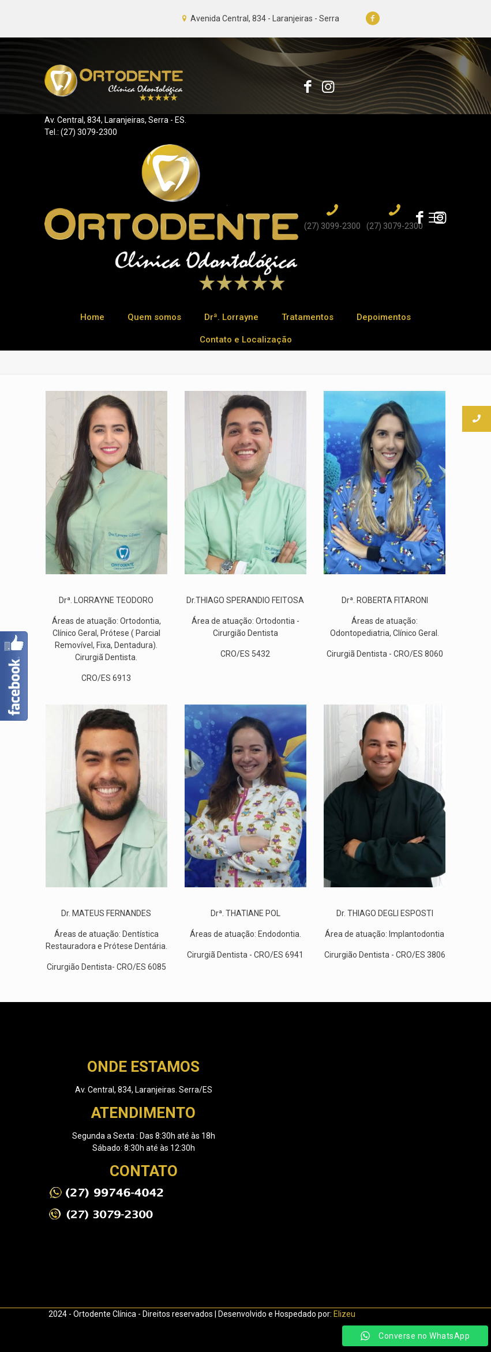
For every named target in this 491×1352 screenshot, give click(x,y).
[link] (106, 1192)
